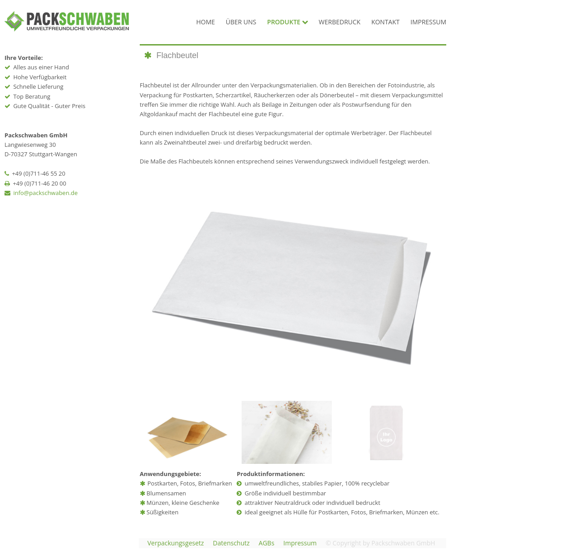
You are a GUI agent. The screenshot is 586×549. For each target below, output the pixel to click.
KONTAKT (385, 22)
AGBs (267, 543)
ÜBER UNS (241, 22)
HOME (205, 22)
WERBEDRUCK (340, 22)
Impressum (300, 543)
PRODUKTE (287, 22)
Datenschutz (231, 543)
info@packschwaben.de (45, 193)
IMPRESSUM (429, 22)
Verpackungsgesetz (175, 543)
